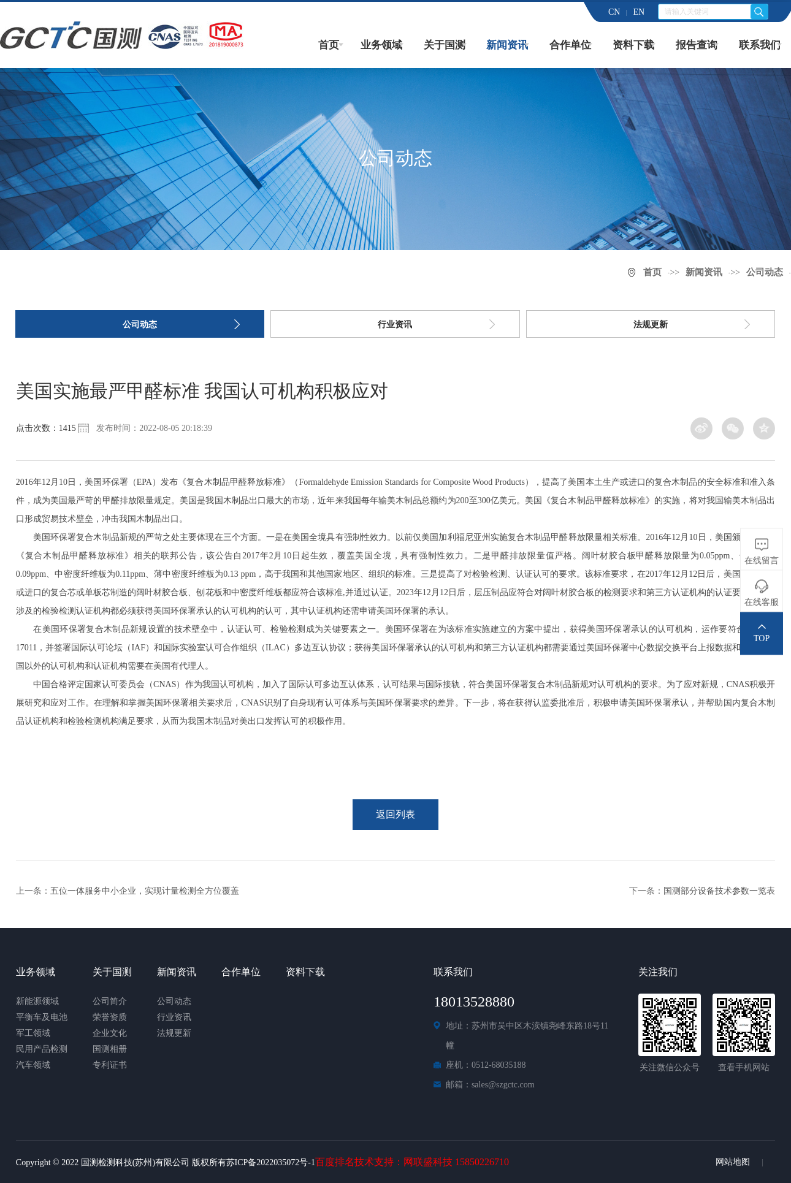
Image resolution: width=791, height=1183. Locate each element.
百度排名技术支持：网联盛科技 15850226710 (412, 1162)
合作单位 (570, 45)
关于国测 (444, 45)
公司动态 (764, 272)
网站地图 (733, 1161)
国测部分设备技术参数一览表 (719, 891)
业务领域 (381, 45)
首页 (328, 45)
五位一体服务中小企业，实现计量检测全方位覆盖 (144, 891)
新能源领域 (37, 1001)
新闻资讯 (507, 45)
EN (638, 12)
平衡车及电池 (41, 1017)
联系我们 (760, 45)
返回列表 (395, 814)
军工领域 (33, 1033)
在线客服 (761, 602)
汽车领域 (33, 1065)
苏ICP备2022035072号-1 (270, 1162)
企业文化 (110, 1033)
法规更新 (650, 324)
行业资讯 (395, 324)
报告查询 (696, 45)
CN (614, 12)
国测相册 (110, 1049)
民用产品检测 (41, 1049)
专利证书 (110, 1065)
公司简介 (110, 1001)
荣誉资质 (110, 1017)
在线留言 (761, 560)
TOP (762, 638)
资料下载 (633, 45)
